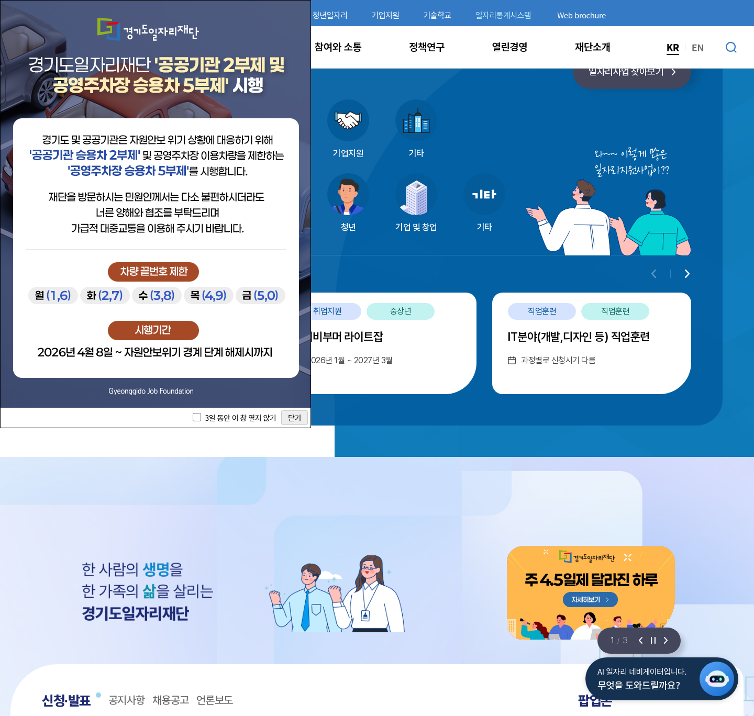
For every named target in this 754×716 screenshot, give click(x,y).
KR (673, 47)
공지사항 (126, 700)
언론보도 (214, 700)
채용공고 (170, 700)
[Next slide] (687, 274)
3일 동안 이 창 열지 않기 (240, 417)
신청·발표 (66, 700)
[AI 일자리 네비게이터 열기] (716, 678)
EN (698, 47)
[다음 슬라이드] (666, 640)
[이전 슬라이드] (640, 640)
